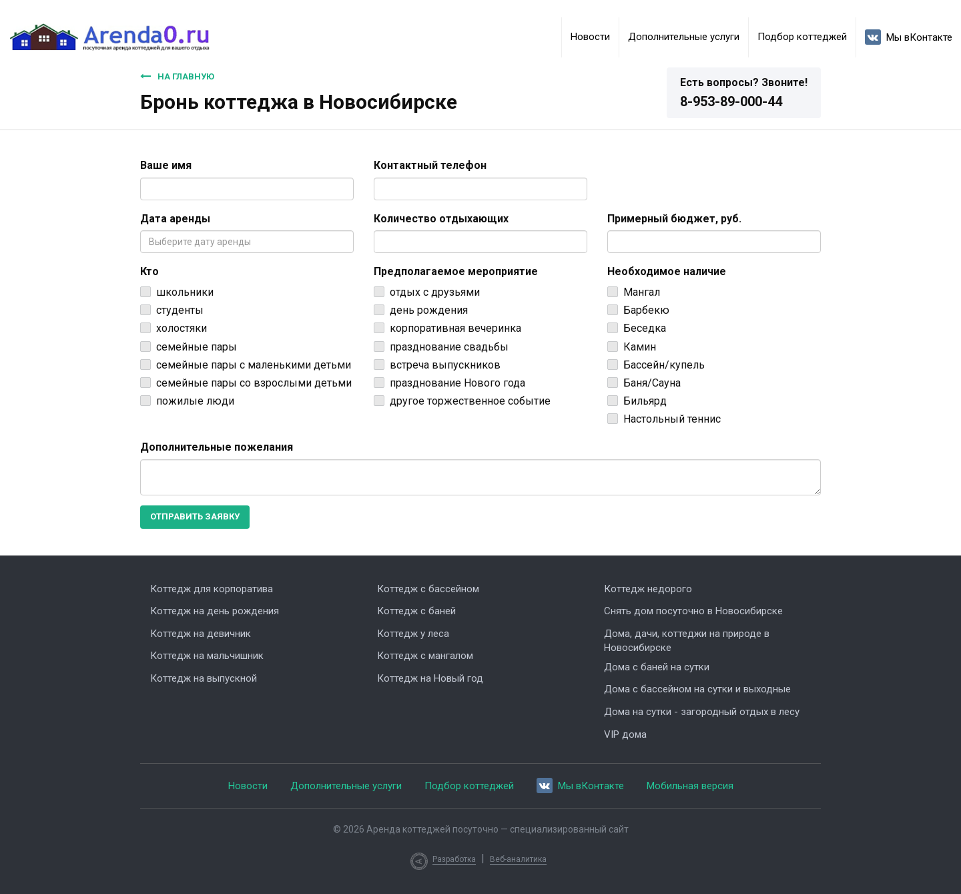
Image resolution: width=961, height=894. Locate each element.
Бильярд (645, 401)
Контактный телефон (430, 165)
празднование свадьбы (449, 347)
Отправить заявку (195, 516)
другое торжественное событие (470, 401)
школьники (185, 292)
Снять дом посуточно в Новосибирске (693, 611)
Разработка (454, 859)
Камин (639, 347)
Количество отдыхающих (441, 218)
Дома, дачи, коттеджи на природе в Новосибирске (686, 641)
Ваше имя (166, 165)
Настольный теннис (672, 419)
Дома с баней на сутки (656, 667)
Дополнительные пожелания (216, 447)
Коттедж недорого (648, 589)
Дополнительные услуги (683, 37)
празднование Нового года (457, 383)
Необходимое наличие (666, 271)
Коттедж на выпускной (203, 678)
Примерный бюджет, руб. (674, 218)
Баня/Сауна (652, 383)
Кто (149, 271)
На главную (177, 76)
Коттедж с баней (416, 611)
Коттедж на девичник (200, 634)
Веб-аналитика (518, 859)
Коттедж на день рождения (214, 611)
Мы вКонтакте (908, 37)
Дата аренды (175, 218)
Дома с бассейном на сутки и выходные (697, 689)
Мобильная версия (690, 786)
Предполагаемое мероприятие (456, 271)
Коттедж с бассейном (428, 589)
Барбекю (646, 310)
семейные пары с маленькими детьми (253, 365)
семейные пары (196, 347)
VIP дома (625, 734)
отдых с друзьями (435, 292)
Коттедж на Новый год (430, 678)
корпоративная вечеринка (455, 328)
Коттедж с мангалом (425, 656)
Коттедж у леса (413, 634)
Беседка (644, 328)
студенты (180, 310)
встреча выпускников (445, 365)
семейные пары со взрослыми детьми (254, 383)
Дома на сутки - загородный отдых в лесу (701, 712)
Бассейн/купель (664, 365)
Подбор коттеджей (802, 37)
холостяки (181, 328)
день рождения (429, 310)
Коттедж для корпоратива (211, 589)
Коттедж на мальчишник (207, 656)
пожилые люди (195, 401)
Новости (590, 37)
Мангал (641, 292)
